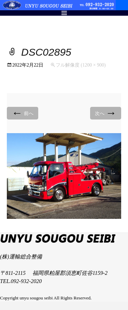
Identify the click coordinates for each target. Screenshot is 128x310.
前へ (22, 113)
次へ (106, 113)
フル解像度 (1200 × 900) (81, 65)
